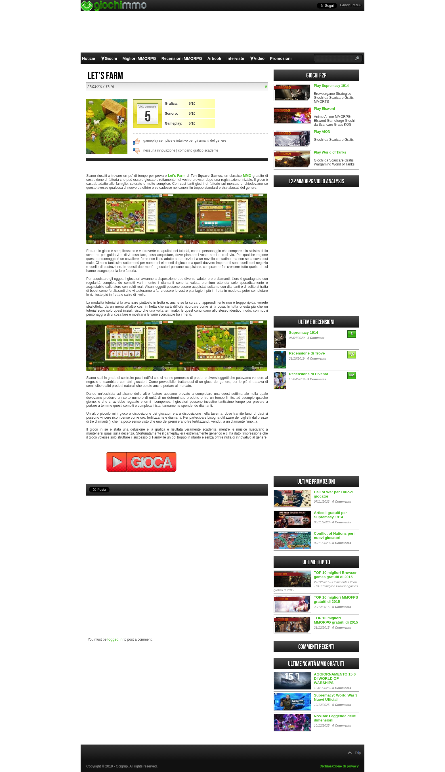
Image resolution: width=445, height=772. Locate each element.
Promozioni (280, 58)
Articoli (214, 58)
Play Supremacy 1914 (331, 86)
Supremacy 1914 (303, 332)
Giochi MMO (351, 5)
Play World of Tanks (330, 152)
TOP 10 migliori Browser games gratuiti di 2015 (335, 574)
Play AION (322, 132)
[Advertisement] (177, 552)
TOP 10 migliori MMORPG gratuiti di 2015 (336, 620)
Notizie (88, 58)
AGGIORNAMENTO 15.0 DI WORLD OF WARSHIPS (335, 678)
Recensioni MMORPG (181, 58)
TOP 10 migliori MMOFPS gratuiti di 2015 (336, 599)
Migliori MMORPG (139, 58)
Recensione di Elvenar (308, 374)
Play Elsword (324, 109)
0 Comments (316, 358)
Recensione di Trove (307, 353)
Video (259, 58)
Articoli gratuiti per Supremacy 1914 (330, 515)
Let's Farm (177, 176)
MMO (247, 176)
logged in (115, 639)
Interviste (235, 58)
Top (358, 753)
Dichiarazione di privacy (339, 766)
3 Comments (316, 379)
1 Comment (315, 337)
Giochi (111, 58)
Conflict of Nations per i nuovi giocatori (335, 535)
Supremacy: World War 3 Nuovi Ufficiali (335, 697)
